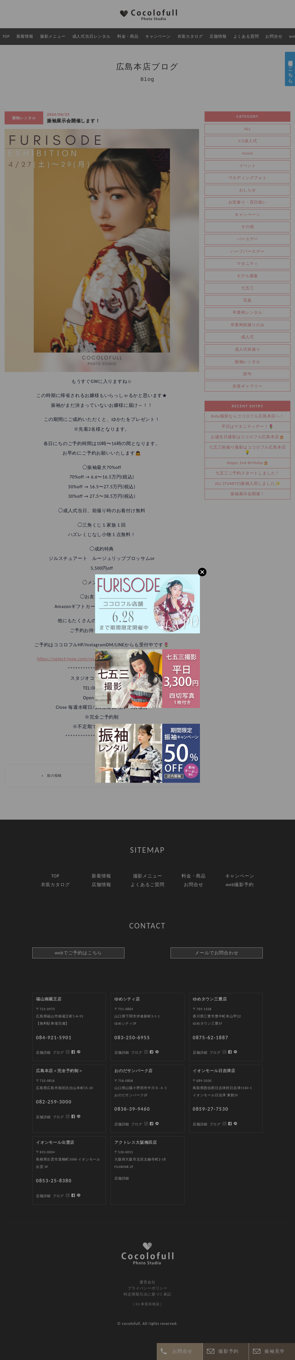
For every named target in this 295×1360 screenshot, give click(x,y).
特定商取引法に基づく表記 (147, 1294)
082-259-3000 (54, 1102)
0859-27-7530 (210, 1109)
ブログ (58, 1117)
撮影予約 (228, 1351)
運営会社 (147, 1282)
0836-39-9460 (132, 1109)
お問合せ (182, 1351)
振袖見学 (274, 1351)
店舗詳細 (43, 1117)
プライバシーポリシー (147, 1288)
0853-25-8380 (54, 1180)
